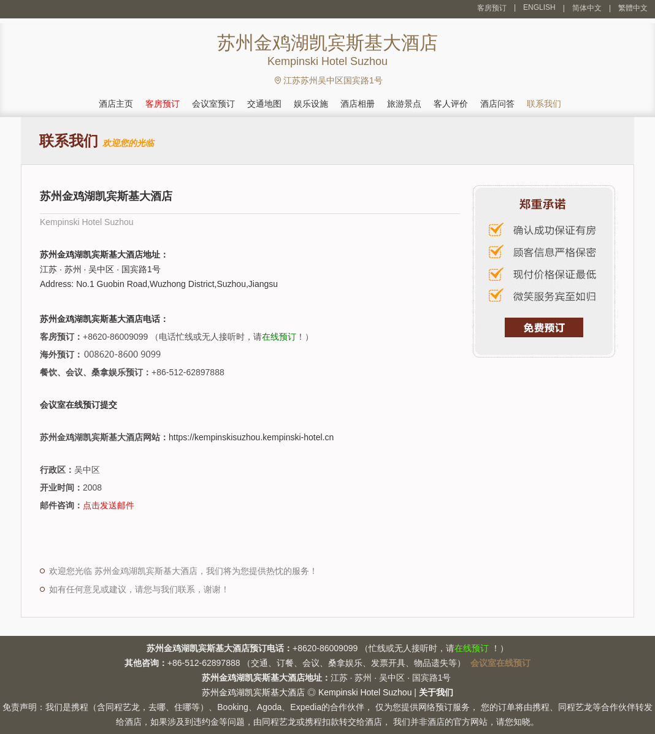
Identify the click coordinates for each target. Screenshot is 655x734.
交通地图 (264, 104)
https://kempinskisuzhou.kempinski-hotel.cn (251, 437)
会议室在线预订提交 (78, 405)
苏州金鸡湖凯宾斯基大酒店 (253, 692)
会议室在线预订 (500, 663)
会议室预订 (213, 104)
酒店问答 (497, 104)
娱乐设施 (311, 104)
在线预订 (279, 337)
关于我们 (436, 692)
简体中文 (587, 8)
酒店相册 (357, 104)
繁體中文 (633, 8)
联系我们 (544, 104)
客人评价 (451, 104)
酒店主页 (116, 104)
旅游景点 (404, 104)
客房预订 (492, 8)
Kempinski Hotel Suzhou (365, 692)
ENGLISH (539, 7)
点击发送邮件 (108, 505)
